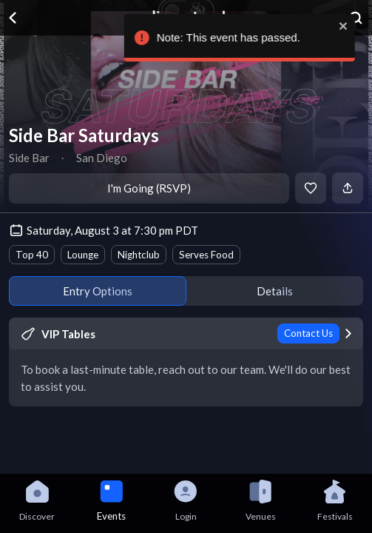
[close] (354, 26)
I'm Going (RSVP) (149, 188)
